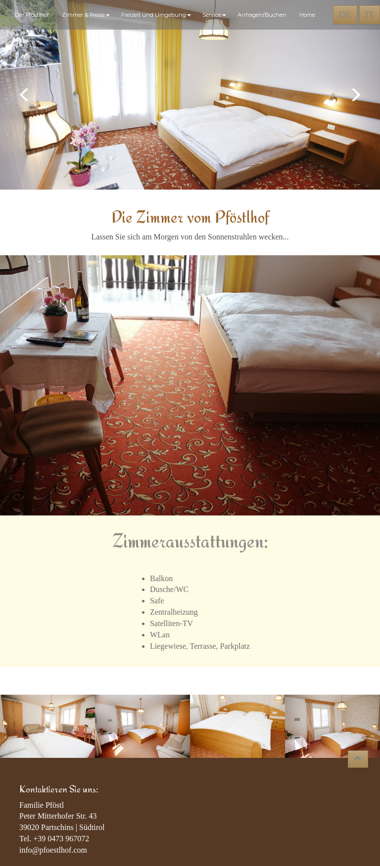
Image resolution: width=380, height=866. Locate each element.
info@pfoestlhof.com (53, 850)
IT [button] (369, 14)
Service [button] (215, 14)
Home (307, 14)
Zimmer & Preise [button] (86, 14)
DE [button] (345, 14)
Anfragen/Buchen (263, 14)
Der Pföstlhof (33, 14)
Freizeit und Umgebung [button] (156, 14)
